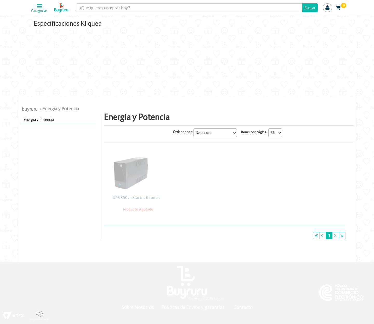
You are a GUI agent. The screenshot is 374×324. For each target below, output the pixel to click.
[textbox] (197, 7)
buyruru (30, 109)
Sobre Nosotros (138, 307)
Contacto (243, 307)
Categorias (39, 11)
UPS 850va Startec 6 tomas (136, 197)
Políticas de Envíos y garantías (194, 307)
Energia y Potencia (60, 109)
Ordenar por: (183, 132)
